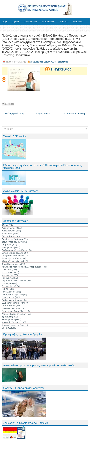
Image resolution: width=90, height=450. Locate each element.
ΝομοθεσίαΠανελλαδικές (14, 280)
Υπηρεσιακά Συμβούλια (13, 311)
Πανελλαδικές (8, 292)
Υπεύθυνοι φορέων (11, 308)
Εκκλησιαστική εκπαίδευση (15, 250)
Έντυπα (6, 29)
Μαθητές (64, 21)
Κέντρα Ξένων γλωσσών (13, 261)
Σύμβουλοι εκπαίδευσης (13, 303)
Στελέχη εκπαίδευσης (12, 300)
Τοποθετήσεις (8, 305)
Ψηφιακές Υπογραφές (12, 322)
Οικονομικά (7, 283)
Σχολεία (15, 21)
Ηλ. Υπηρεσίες (21, 29)
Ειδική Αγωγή (50, 62)
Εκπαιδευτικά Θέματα (12, 253)
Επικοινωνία (39, 29)
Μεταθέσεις (8, 272)
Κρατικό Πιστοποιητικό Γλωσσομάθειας (21, 267)
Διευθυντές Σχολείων (12, 239)
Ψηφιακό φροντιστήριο (13, 325)
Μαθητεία (6, 269)
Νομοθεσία (78, 21)
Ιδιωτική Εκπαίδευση (12, 258)
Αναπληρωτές (36, 62)
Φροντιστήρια (8, 317)
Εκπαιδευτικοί (48, 21)
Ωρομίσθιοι (63, 62)
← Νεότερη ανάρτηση (13, 113)
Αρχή (4, 21)
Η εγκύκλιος (61, 69)
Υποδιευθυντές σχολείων (14, 314)
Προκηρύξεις (8, 297)
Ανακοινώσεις (30, 21)
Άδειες (5, 225)
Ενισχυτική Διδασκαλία (13, 255)
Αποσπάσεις (8, 233)
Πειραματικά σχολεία (12, 294)
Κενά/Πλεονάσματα (11, 264)
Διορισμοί (7, 244)
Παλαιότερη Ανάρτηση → (75, 113)
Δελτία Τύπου (8, 236)
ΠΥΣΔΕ (5, 289)
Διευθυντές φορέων (12, 242)
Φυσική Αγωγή (9, 319)
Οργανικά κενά (9, 286)
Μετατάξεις (8, 275)
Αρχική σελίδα (43, 113)
